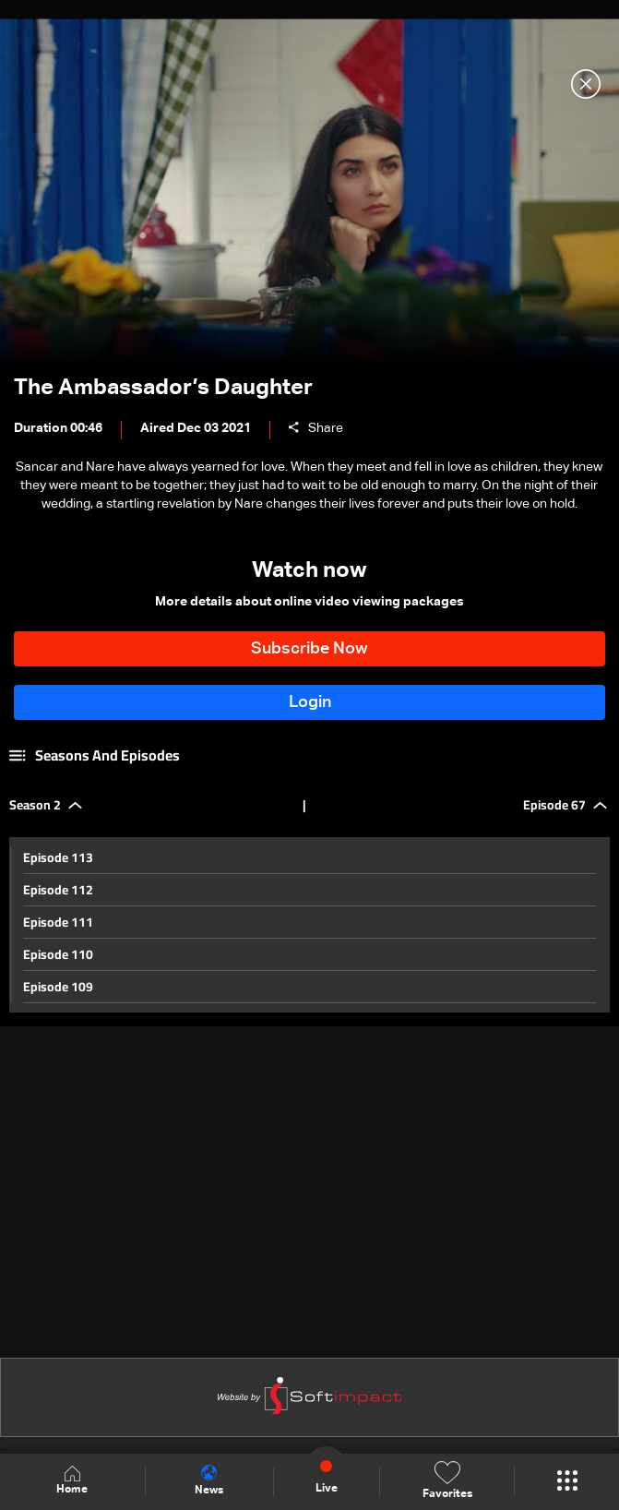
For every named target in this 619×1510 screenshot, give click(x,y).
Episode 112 (58, 890)
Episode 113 (58, 857)
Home (72, 1481)
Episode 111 (58, 922)
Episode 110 (58, 954)
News (209, 1480)
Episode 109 (58, 987)
